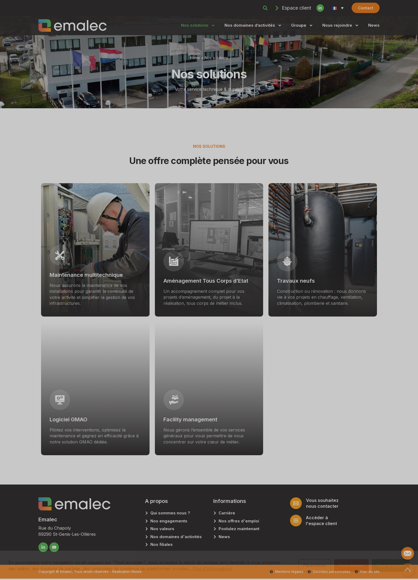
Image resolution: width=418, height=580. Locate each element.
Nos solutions (198, 25)
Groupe (302, 25)
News (374, 25)
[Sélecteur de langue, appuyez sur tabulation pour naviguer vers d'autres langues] (337, 8)
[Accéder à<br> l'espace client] (296, 520)
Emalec (47, 519)
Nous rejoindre (340, 25)
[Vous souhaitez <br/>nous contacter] (296, 503)
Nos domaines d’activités (253, 25)
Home (195, 58)
